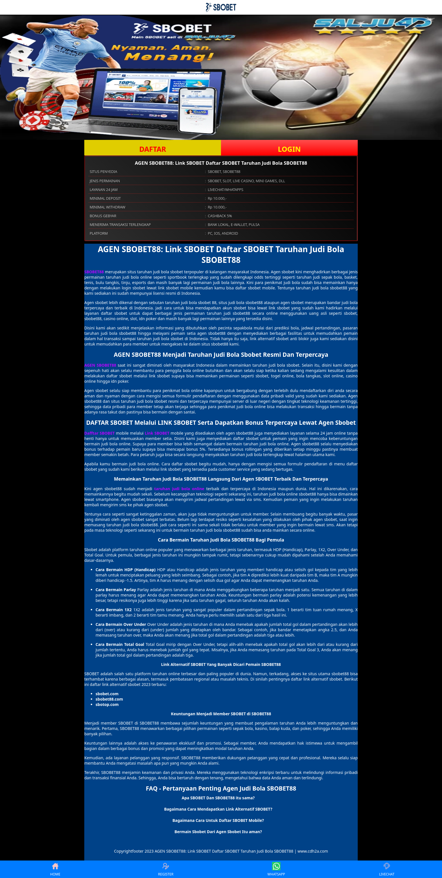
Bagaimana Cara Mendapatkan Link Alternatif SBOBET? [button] (218, 809)
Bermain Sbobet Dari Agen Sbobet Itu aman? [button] (218, 831)
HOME (55, 869)
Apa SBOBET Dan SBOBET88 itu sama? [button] (218, 797)
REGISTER (165, 869)
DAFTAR (152, 149)
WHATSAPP (276, 869)
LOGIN (289, 149)
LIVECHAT (386, 869)
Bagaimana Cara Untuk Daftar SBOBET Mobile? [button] (218, 820)
